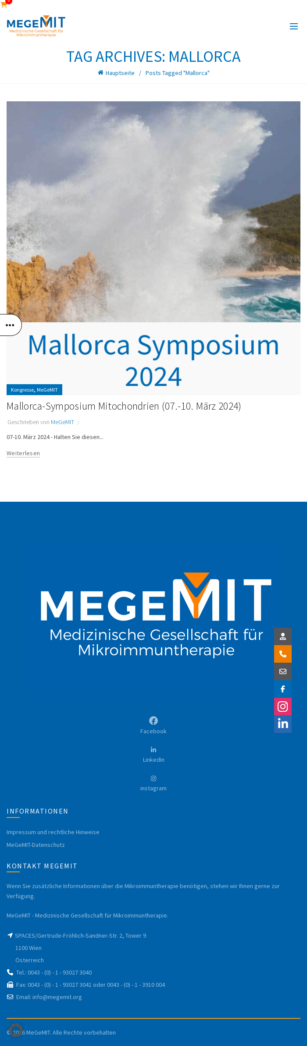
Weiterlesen (23, 453)
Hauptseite (120, 73)
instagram (153, 788)
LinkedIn (153, 760)
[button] (16, 1030)
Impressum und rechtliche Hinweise (53, 832)
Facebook (153, 731)
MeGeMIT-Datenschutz (36, 845)
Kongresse (22, 389)
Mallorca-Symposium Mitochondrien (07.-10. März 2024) (126, 406)
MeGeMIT (47, 389)
